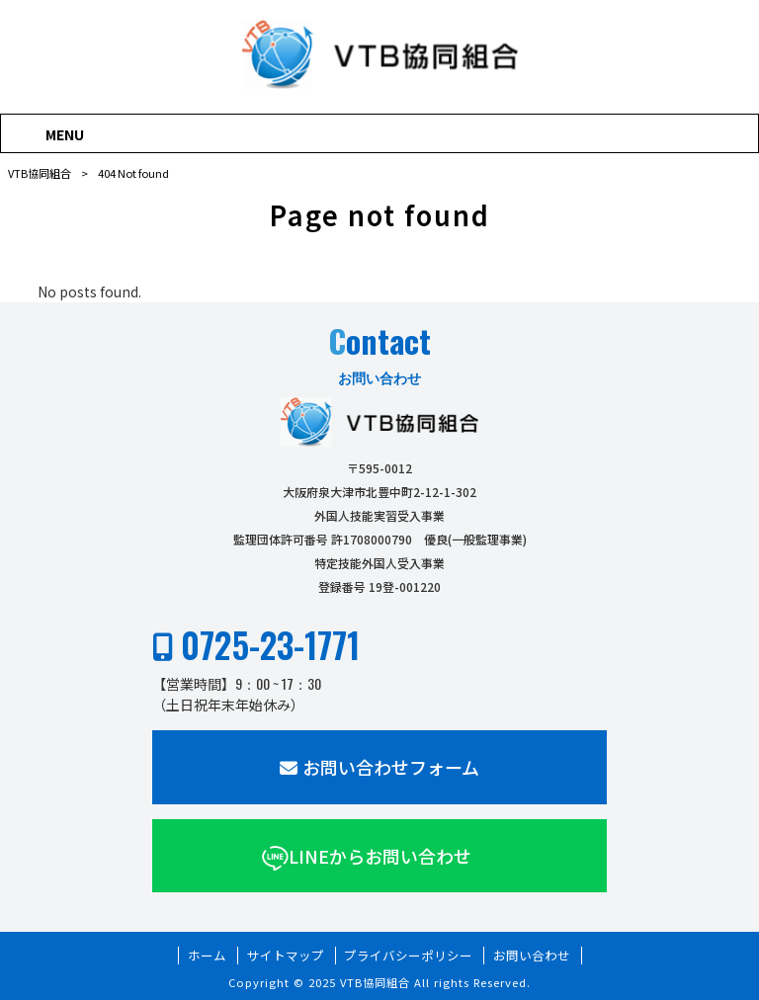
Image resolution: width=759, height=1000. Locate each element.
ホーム (207, 955)
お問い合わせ (531, 955)
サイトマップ (285, 955)
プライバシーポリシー (408, 955)
